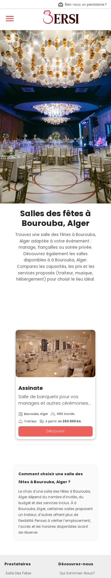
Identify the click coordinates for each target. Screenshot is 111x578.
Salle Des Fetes (18, 573)
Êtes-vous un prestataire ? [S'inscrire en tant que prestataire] (82, 4)
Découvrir (55, 431)
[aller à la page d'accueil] (61, 26)
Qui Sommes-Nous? (77, 573)
